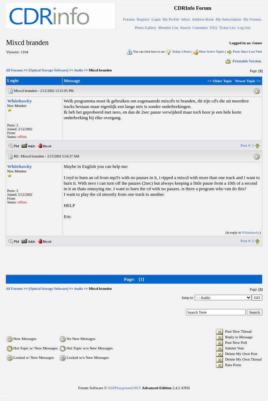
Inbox (185, 19)
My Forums (252, 19)
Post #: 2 (247, 241)
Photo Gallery (145, 27)
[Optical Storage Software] (48, 70)
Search (185, 27)
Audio (78, 70)
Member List (168, 27)
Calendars (200, 27)
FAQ (213, 27)
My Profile (171, 19)
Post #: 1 (247, 145)
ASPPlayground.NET (124, 388)
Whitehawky (19, 100)
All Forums (14, 70)
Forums (129, 19)
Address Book (203, 19)
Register (143, 19)
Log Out (244, 27)
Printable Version (243, 61)
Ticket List (227, 27)
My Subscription (228, 19)
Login (156, 19)
